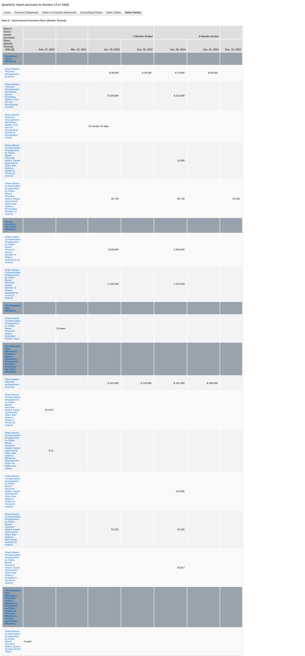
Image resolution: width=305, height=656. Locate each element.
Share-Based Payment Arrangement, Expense (12, 73)
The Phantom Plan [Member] (12, 308)
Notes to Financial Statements (58, 12)
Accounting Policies (90, 12)
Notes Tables (112, 12)
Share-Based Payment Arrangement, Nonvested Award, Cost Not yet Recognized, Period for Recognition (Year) (12, 126)
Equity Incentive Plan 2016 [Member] (10, 225)
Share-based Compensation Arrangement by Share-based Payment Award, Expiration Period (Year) (13, 328)
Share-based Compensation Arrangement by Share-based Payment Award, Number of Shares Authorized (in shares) (13, 250)
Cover (6, 12)
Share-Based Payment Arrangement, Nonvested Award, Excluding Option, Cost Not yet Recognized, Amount (12, 95)
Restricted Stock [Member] (11, 59)
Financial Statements (25, 12)
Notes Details (132, 12)
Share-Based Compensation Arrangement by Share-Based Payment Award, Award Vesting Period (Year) (13, 641)
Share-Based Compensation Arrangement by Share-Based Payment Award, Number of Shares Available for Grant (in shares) (13, 284)
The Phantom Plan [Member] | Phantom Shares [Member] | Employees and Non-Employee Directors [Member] (12, 359)
